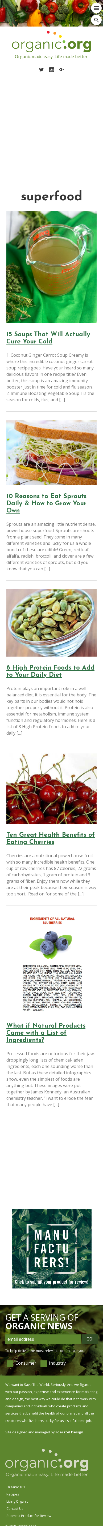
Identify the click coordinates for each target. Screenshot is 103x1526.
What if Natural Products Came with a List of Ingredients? (45, 1033)
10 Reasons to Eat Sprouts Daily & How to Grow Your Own (46, 503)
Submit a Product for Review (28, 1515)
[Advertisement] (50, 125)
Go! (89, 1339)
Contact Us (14, 1508)
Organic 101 (15, 1487)
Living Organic (17, 1501)
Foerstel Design (69, 1432)
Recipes (12, 1494)
